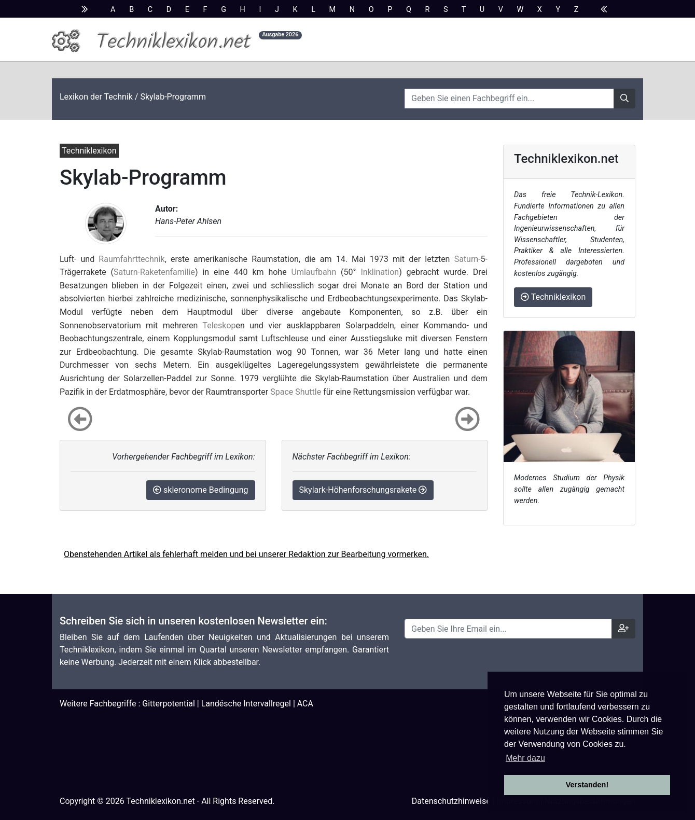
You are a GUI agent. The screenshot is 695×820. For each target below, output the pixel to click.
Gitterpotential (168, 703)
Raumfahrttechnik (131, 259)
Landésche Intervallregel (246, 703)
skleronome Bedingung (200, 490)
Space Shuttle (295, 392)
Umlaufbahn (314, 272)
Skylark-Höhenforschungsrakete (363, 490)
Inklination (379, 272)
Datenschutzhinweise (451, 801)
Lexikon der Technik (96, 97)
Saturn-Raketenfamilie (154, 272)
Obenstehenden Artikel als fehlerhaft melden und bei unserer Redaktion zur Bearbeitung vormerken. (246, 554)
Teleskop (218, 325)
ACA (305, 703)
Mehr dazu (525, 758)
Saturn (466, 259)
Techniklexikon (553, 297)
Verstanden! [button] (587, 785)
